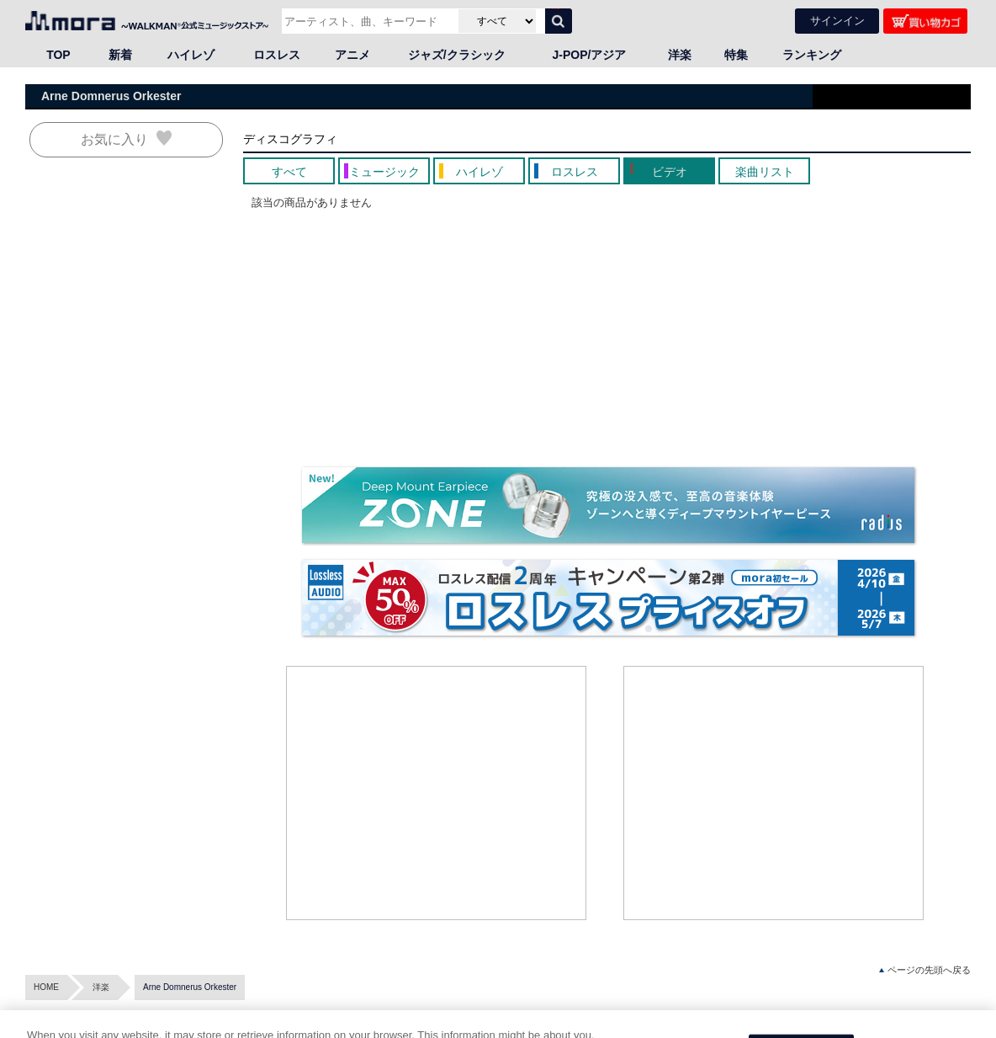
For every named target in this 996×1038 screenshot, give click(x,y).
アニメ (352, 54)
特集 (736, 54)
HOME (46, 987)
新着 (120, 54)
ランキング (811, 54)
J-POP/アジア (590, 54)
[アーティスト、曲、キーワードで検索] (368, 21)
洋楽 (679, 54)
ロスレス (276, 54)
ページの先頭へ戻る (925, 970)
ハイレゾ (191, 54)
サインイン (837, 20)
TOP (58, 54)
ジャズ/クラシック (457, 54)
